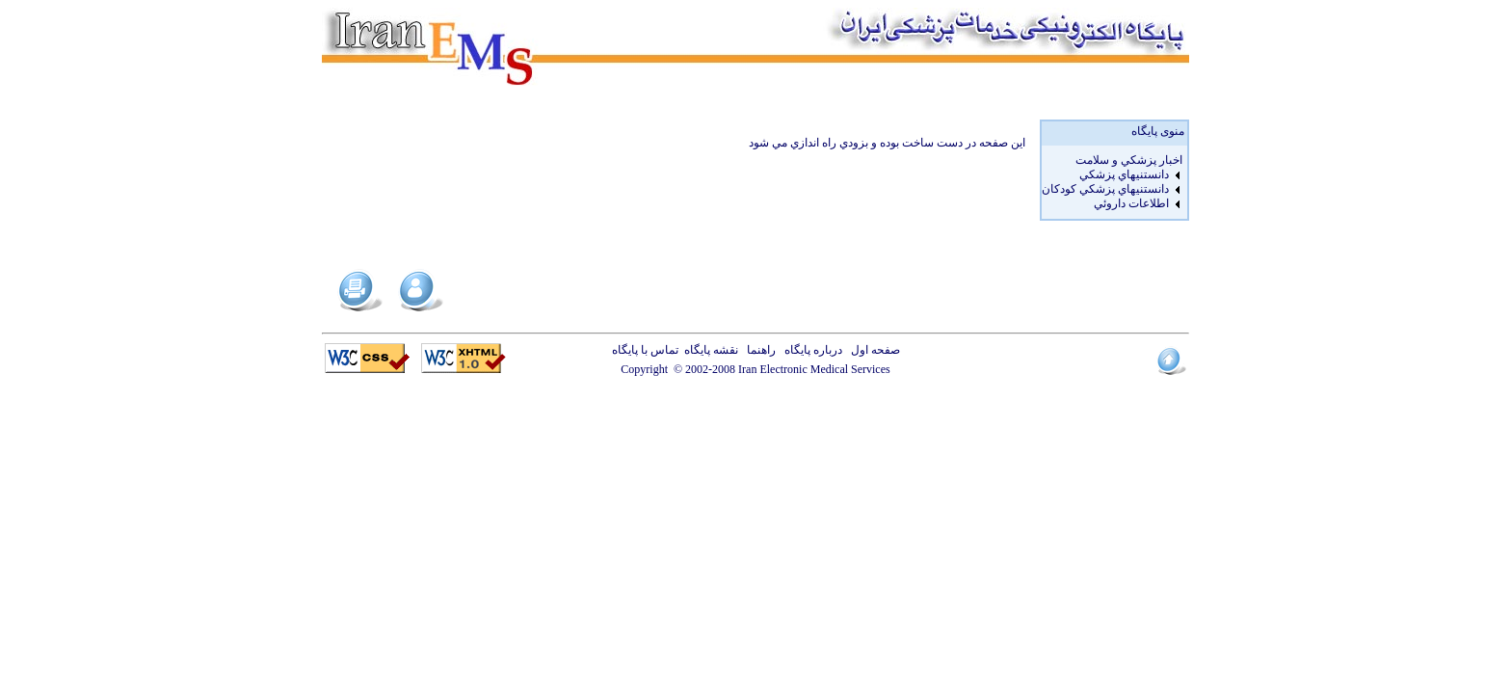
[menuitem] (1112, 160)
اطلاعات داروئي (1131, 203)
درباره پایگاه (810, 350)
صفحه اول (872, 350)
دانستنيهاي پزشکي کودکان (1105, 189)
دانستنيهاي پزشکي (1124, 174)
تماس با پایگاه (648, 350)
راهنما (758, 350)
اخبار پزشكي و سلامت (1128, 160)
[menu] (1112, 182)
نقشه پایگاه (711, 350)
